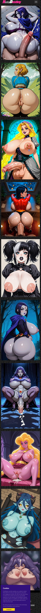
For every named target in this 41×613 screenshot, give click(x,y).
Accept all (8, 609)
